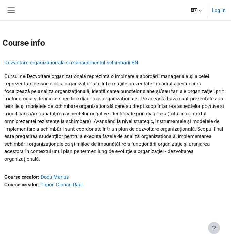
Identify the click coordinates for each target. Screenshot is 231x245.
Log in (219, 10)
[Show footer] (214, 228)
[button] (196, 10)
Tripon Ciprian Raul (61, 185)
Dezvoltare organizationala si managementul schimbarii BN (71, 63)
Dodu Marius (54, 177)
